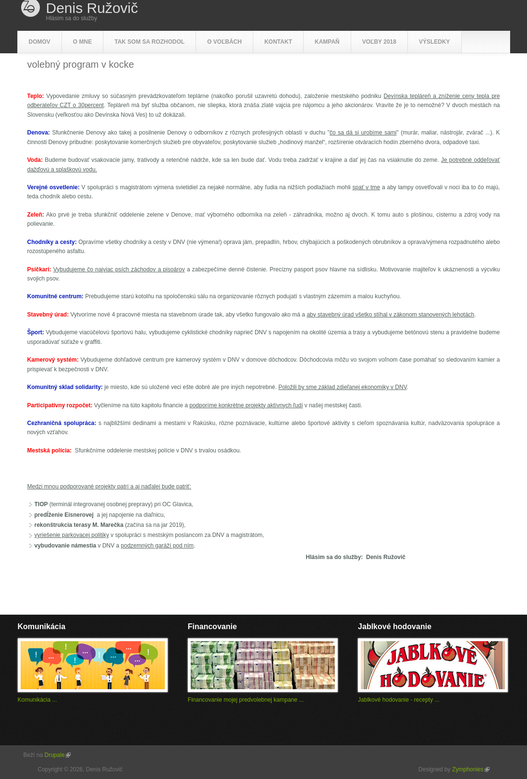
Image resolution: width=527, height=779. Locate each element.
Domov (39, 41)
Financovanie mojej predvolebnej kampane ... (246, 699)
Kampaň (327, 41)
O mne (82, 41)
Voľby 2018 (379, 41)
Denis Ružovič (92, 8)
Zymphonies (470, 769)
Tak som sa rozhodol (149, 41)
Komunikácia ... (37, 699)
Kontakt (278, 41)
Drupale (58, 755)
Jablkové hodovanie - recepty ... (398, 699)
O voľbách (224, 41)
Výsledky (434, 41)
